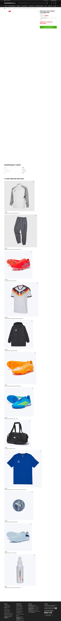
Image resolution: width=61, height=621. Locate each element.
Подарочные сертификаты (8, 614)
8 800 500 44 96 (46, 0)
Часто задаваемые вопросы (7, 607)
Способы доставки (7, 610)
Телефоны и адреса (19, 605)
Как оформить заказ (19, 611)
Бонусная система (19, 606)
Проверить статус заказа (8, 613)
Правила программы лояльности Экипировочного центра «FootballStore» (20, 618)
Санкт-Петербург (7, 0)
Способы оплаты (7, 605)
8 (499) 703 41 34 (31, 605)
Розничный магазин (19, 608)
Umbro (23, 167)
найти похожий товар (48, 27)
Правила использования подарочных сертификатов (8, 617)
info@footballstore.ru (32, 612)
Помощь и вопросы (53, 0)
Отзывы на (49, 615)
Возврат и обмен (19, 609)
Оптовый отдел (18, 612)
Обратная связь (6, 609)
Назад (5, 8)
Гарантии (17, 615)
